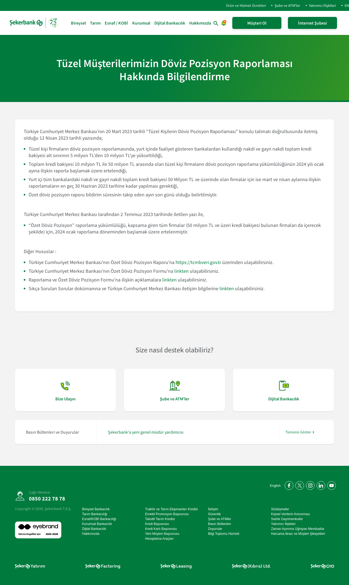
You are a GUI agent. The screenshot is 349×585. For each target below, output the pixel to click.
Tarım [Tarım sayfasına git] (95, 23)
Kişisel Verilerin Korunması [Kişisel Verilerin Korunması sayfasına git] (290, 514)
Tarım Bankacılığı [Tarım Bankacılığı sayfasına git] (94, 514)
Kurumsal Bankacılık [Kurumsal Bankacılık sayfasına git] (97, 524)
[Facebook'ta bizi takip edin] (288, 484)
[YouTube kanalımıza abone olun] (330, 484)
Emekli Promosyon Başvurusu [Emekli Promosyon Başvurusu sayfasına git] (167, 514)
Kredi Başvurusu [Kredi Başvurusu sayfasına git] (157, 524)
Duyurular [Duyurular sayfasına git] (215, 529)
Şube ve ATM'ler (287, 5)
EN (347, 5)
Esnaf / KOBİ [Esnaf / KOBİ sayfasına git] (116, 23)
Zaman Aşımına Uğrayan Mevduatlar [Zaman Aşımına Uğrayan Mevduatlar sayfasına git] (297, 529)
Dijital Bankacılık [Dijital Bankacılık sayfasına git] (169, 23)
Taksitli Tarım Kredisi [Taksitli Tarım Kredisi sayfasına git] (160, 519)
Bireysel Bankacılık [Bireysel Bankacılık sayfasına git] (96, 509)
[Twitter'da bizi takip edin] (298, 484)
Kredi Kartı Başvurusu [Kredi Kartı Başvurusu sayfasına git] (161, 529)
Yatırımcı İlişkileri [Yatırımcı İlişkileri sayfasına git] (283, 524)
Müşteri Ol (256, 23)
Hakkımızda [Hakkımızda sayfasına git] (200, 23)
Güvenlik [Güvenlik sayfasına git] (214, 514)
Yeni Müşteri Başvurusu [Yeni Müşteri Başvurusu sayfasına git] (162, 534)
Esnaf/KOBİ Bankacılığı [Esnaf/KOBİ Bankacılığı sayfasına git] (99, 519)
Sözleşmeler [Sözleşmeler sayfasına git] (280, 509)
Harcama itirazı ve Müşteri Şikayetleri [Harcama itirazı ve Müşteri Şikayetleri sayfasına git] (298, 534)
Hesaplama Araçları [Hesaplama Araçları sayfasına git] (159, 539)
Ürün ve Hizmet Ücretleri (241, 5)
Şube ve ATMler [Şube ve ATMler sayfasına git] (219, 519)
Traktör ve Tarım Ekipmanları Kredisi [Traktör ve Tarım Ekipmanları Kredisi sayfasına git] (171, 509)
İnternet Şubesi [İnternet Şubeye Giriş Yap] (312, 23)
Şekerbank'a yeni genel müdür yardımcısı (145, 432)
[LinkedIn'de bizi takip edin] (320, 484)
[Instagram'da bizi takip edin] (309, 484)
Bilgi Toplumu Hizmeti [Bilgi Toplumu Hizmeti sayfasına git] (223, 534)
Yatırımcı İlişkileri (322, 5)
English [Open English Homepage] (275, 486)
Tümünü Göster (298, 432)
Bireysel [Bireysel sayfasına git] (78, 23)
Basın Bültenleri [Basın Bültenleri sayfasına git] (219, 524)
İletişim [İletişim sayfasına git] (213, 509)
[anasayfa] (34, 23)
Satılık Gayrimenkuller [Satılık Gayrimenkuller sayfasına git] (287, 519)
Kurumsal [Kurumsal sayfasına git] (141, 23)
